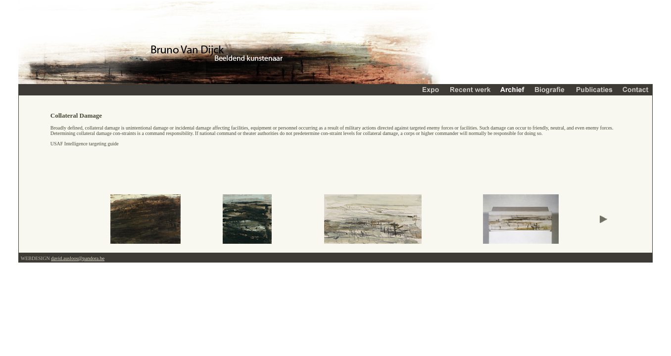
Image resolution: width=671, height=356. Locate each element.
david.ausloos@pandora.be (77, 258)
